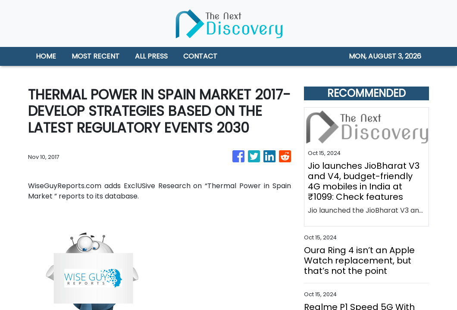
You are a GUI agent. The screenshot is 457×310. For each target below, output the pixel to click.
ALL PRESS (151, 56)
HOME (46, 56)
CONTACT (200, 56)
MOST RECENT (95, 56)
